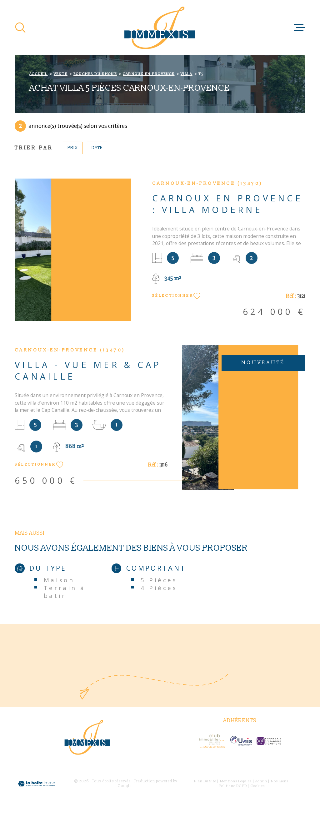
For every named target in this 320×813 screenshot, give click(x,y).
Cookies (258, 786)
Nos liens (279, 781)
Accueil (38, 74)
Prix (73, 147)
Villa (186, 74)
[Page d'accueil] (160, 27)
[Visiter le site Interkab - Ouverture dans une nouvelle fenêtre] (241, 741)
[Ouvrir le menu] (299, 27)
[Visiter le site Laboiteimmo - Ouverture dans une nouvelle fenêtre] (36, 784)
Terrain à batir (64, 591)
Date (97, 147)
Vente (61, 74)
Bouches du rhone (95, 74)
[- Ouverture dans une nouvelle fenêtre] (211, 741)
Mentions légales (236, 781)
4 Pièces (159, 588)
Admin (261, 781)
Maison (59, 580)
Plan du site (205, 781)
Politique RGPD (233, 786)
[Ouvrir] (20, 27)
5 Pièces (159, 580)
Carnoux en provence (148, 74)
